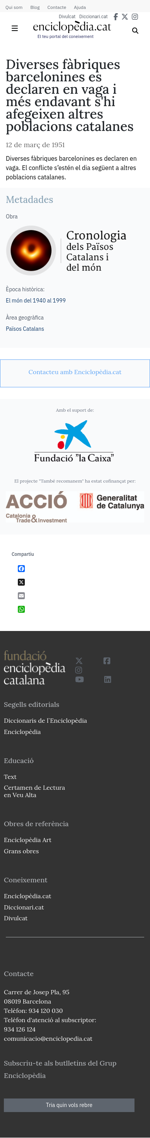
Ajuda (80, 7)
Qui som (13, 7)
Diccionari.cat (93, 16)
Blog (35, 7)
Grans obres (21, 851)
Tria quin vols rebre (69, 1105)
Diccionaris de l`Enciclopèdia (45, 720)
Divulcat (67, 16)
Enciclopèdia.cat (27, 896)
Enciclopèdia (22, 732)
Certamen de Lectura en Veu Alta (34, 791)
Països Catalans (25, 328)
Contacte (56, 7)
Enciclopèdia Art (28, 840)
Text (10, 776)
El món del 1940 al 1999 (36, 300)
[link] (75, 372)
